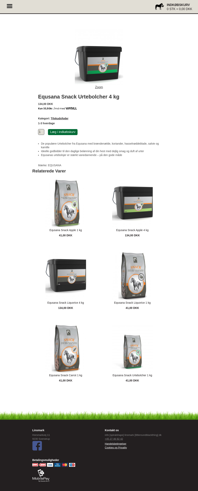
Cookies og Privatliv (116, 447)
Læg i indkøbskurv (62, 132)
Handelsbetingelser (115, 443)
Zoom (99, 87)
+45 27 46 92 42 (114, 438)
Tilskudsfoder (59, 118)
